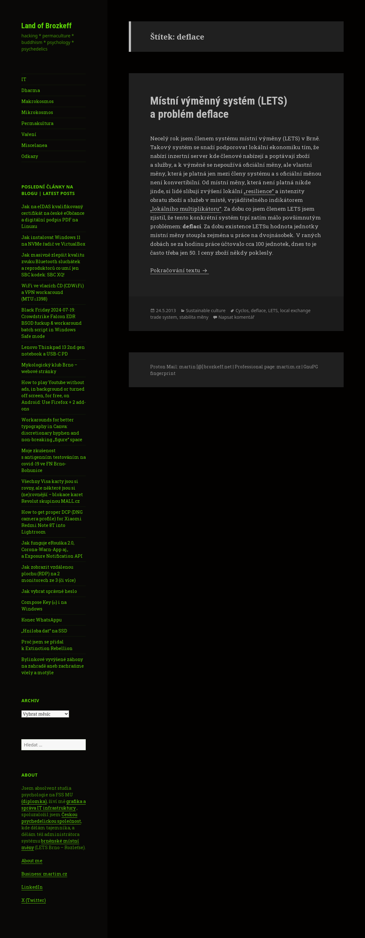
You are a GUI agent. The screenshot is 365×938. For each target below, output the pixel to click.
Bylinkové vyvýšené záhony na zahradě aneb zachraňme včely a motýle (52, 665)
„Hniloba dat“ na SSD (44, 631)
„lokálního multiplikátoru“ (185, 208)
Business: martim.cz (44, 874)
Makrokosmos (37, 101)
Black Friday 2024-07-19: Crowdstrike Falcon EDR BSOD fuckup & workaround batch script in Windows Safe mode (51, 323)
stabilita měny (193, 317)
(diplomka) (34, 801)
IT (23, 79)
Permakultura (37, 123)
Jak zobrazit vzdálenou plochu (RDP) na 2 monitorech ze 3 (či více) (48, 573)
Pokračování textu (179, 270)
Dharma (30, 90)
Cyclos (242, 310)
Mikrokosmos (37, 112)
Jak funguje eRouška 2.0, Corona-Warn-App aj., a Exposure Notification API (52, 549)
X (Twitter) (33, 900)
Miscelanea (34, 145)
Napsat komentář (236, 317)
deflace (258, 310)
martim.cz (288, 367)
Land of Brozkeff (46, 25)
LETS (273, 310)
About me (31, 861)
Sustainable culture (206, 310)
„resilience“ (259, 191)
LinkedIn (32, 887)
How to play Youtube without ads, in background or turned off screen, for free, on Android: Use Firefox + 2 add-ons (53, 395)
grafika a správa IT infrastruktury (53, 804)
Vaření (28, 134)
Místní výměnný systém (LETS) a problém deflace (218, 108)
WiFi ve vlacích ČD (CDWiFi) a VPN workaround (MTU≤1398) (52, 292)
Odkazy (29, 156)
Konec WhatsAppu (41, 620)
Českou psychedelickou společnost (51, 817)
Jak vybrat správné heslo (49, 591)
